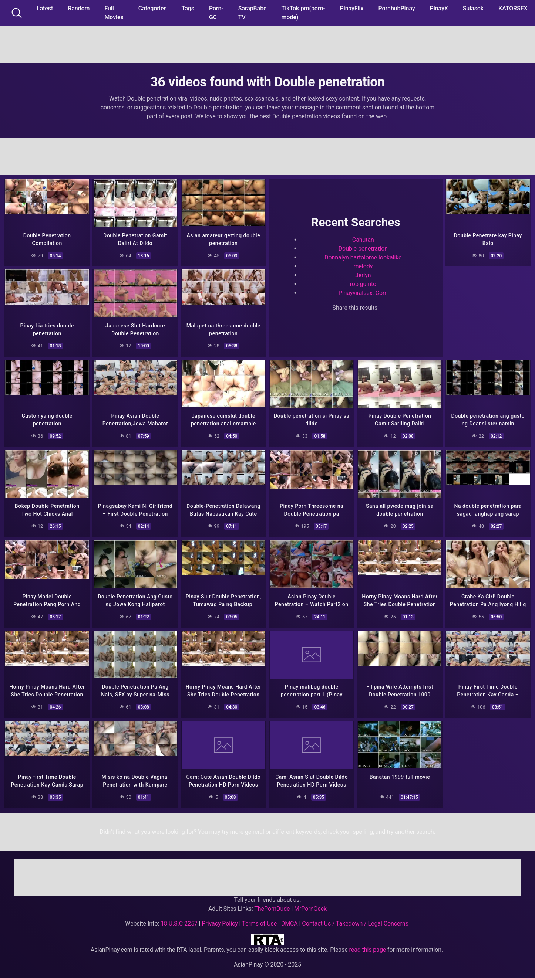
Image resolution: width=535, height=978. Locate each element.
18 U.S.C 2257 (179, 917)
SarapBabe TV (252, 13)
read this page (367, 943)
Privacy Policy (220, 917)
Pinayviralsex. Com (363, 291)
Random (79, 8)
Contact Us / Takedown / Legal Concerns (355, 917)
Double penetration (363, 247)
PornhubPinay (396, 8)
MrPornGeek (310, 902)
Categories (152, 8)
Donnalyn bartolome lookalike (362, 256)
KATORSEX (513, 8)
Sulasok (473, 8)
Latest (45, 8)
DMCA (289, 917)
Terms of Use (259, 917)
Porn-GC (216, 13)
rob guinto (363, 282)
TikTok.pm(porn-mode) (303, 13)
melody (363, 265)
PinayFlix (352, 8)
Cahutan (363, 238)
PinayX (439, 8)
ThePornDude (272, 902)
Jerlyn (363, 274)
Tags (188, 8)
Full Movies (113, 13)
